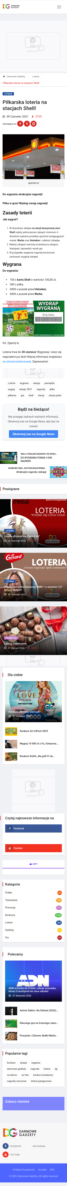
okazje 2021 (25, 389)
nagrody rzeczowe (16, 1081)
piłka (52, 389)
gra (22, 395)
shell (31, 395)
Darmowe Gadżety (14, 76)
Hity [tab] (34, 864)
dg (56, 1069)
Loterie (35, 76)
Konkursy (10, 915)
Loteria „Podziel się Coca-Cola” (22, 536)
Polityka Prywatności (24, 1169)
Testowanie (11, 900)
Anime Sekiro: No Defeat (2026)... (39, 1010)
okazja (36, 383)
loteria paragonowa (41, 1081)
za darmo (12, 1075)
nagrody (41, 389)
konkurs (11, 1062)
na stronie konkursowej (17, 361)
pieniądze (49, 383)
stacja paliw (55, 395)
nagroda (34, 1069)
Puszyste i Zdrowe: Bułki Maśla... (39, 1035)
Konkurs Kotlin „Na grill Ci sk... (37, 756)
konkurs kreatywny (43, 1075)
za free (25, 1075)
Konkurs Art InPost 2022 (34, 731)
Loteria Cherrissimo (15, 643)
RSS (52, 1169)
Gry (7, 937)
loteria (47, 1069)
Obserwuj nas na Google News (33, 434)
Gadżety (9, 930)
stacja (41, 395)
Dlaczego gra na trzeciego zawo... (39, 1023)
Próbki (8, 892)
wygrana (24, 383)
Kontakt (42, 1169)
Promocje (11, 638)
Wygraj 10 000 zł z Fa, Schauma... (39, 743)
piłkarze (12, 395)
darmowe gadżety (16, 1069)
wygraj (11, 389)
